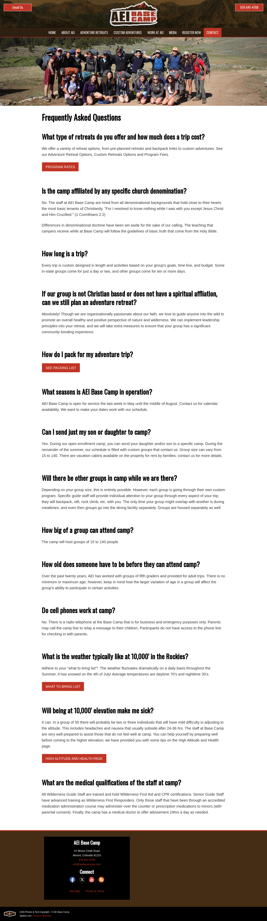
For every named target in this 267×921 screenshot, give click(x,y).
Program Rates (60, 167)
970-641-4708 (249, 7)
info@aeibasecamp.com (87, 864)
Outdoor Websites (42, 915)
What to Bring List (63, 687)
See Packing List (61, 368)
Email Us (18, 7)
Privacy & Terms (94, 891)
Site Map (74, 891)
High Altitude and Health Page (74, 759)
